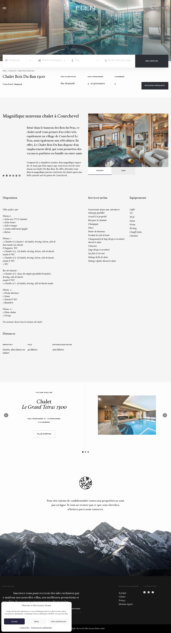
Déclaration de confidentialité (41, 628)
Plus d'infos (44, 434)
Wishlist (156, 7)
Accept (14, 621)
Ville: (30, 345)
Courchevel (12, 71)
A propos (122, 593)
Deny (36, 621)
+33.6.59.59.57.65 (151, 7)
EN (167, 8)
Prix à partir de (68, 77)
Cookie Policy (25, 628)
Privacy (122, 601)
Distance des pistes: (62, 345)
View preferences (58, 621)
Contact (122, 597)
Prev (6, 415)
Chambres (119, 77)
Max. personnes (95, 77)
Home (5, 71)
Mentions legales (126, 604)
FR (163, 8)
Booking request (155, 86)
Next (165, 140)
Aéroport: (8, 345)
